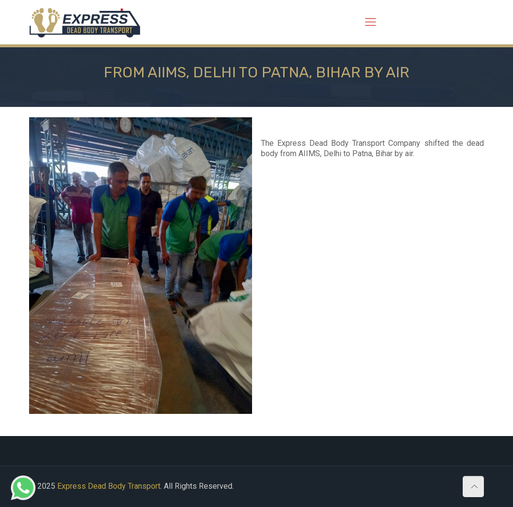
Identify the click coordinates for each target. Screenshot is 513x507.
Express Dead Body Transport (108, 486)
